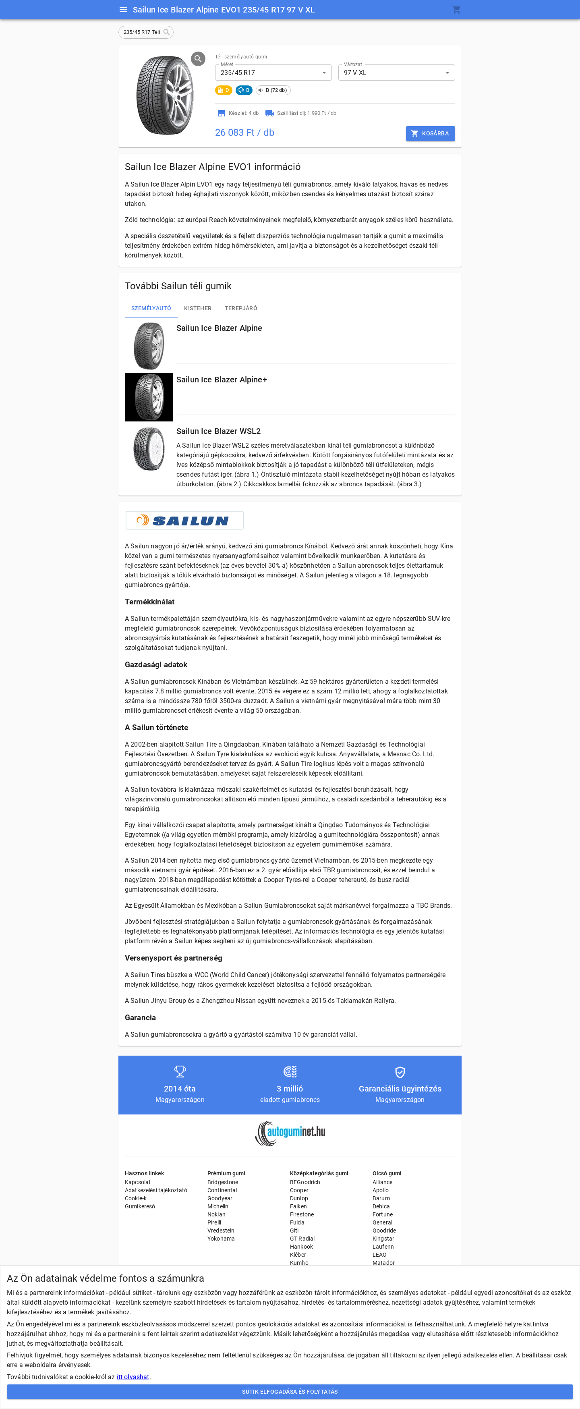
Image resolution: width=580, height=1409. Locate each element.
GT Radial (302, 1238)
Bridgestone (222, 1182)
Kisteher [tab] (198, 308)
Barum (381, 1198)
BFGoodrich (305, 1182)
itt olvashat (133, 1377)
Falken (298, 1206)
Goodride (384, 1230)
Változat (353, 64)
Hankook (301, 1246)
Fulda (297, 1222)
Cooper (299, 1190)
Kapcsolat (138, 1182)
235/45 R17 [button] (238, 73)
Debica (381, 1206)
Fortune (383, 1214)
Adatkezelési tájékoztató (156, 1190)
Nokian (216, 1214)
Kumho (299, 1263)
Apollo (381, 1190)
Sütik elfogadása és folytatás (290, 1391)
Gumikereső (140, 1206)
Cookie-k (136, 1198)
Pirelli (214, 1222)
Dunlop (299, 1198)
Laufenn (383, 1246)
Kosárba (430, 133)
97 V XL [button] (355, 73)
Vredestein (221, 1230)
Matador (384, 1263)
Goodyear (219, 1198)
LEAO (380, 1254)
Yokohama (221, 1238)
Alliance (382, 1182)
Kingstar (383, 1238)
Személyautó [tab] (151, 308)
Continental (222, 1190)
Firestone (302, 1214)
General (382, 1222)
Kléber (298, 1254)
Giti (294, 1230)
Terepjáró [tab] (241, 308)
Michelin (217, 1206)
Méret (227, 64)
